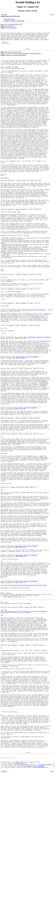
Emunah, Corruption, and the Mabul (14, 20)
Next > (52, 14)
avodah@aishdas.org (20, 905)
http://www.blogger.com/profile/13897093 (31, 363)
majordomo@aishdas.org (46, 907)
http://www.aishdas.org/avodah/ (34, 908)
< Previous (4, 14)
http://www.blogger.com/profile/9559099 (25, 419)
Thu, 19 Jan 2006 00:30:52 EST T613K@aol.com (11, 26)
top (29, 51)
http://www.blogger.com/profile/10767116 (37, 396)
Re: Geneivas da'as (9, 19)
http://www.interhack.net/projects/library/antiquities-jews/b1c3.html (24, 693)
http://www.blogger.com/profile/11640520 (23, 480)
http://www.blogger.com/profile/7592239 (24, 646)
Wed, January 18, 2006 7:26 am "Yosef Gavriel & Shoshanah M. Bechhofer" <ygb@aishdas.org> (21, 56)
